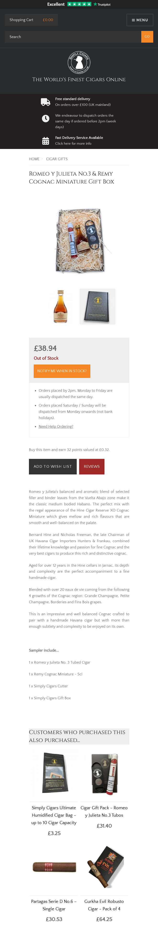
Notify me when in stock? (62, 371)
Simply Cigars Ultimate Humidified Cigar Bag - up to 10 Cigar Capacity (53, 815)
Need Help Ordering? (56, 426)
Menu (142, 20)
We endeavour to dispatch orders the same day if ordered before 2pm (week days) (85, 121)
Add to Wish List (53, 466)
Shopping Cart (21, 20)
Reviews (92, 466)
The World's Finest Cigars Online (79, 79)
